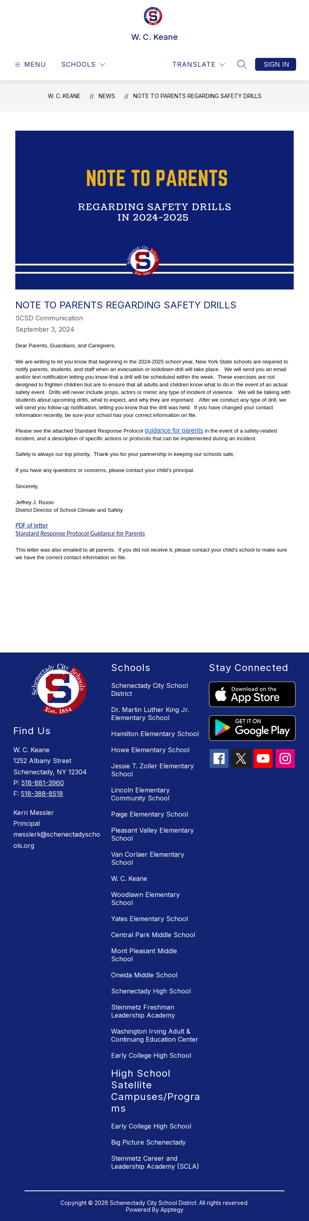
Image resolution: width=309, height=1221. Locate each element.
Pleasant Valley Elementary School (152, 834)
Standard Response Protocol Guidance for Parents (80, 533)
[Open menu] (29, 65)
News (107, 95)
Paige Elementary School (149, 814)
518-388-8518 (42, 794)
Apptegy (172, 1209)
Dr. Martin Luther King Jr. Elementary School (150, 714)
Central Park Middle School (153, 935)
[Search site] (242, 64)
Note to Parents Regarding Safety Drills (197, 95)
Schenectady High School (151, 991)
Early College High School (151, 1055)
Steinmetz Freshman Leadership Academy (143, 1011)
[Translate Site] (198, 65)
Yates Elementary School (149, 919)
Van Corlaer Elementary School (147, 858)
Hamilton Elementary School (155, 734)
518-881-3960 (42, 783)
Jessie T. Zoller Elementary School (152, 770)
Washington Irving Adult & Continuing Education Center (154, 1035)
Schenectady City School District (149, 689)
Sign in (276, 64)
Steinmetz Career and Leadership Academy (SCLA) (155, 1162)
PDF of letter (31, 525)
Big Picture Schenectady (148, 1142)
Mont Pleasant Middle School (144, 955)
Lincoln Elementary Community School (140, 794)
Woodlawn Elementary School (145, 899)
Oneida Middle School (144, 975)
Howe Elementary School (150, 750)
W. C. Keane (64, 95)
